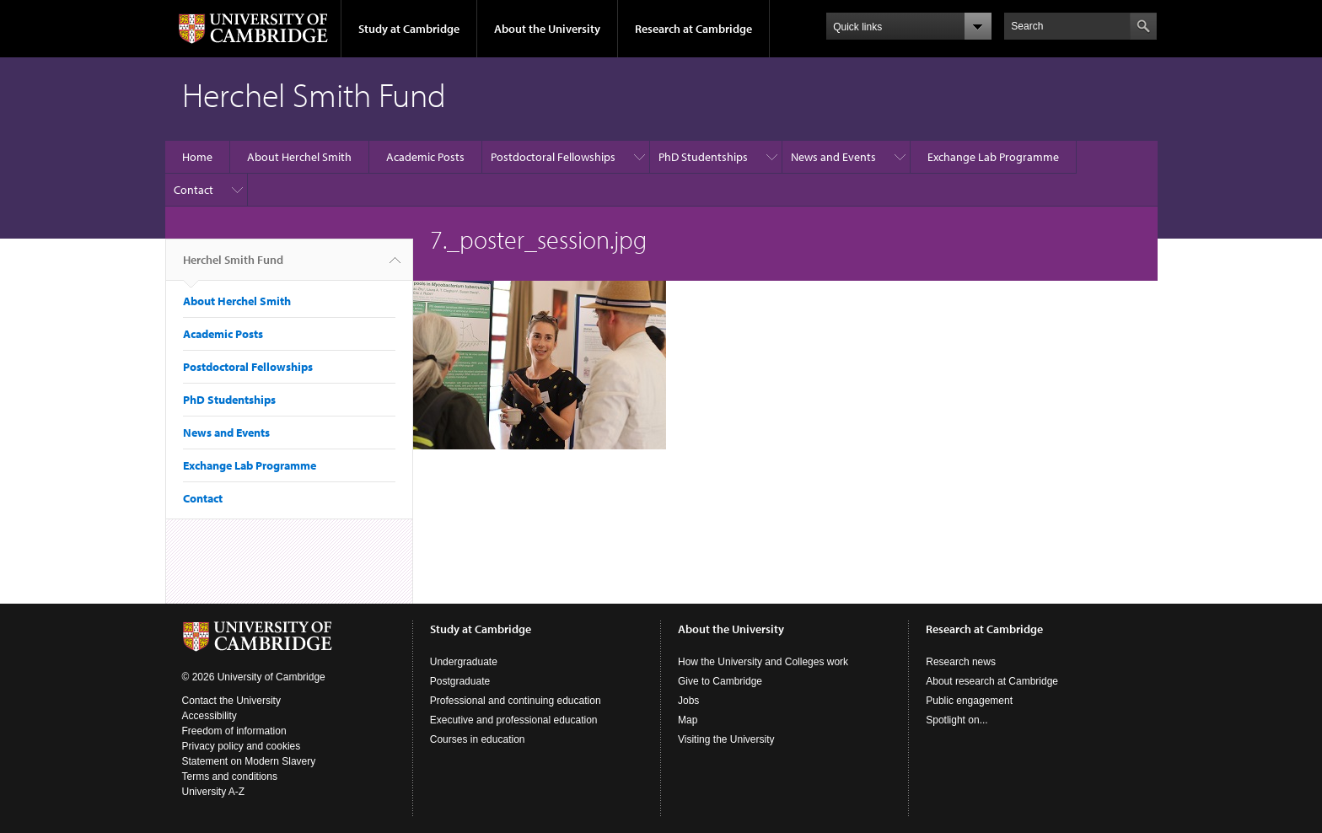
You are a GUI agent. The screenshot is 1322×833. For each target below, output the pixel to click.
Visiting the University (726, 739)
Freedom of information (234, 731)
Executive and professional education (514, 720)
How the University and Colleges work (763, 662)
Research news (961, 662)
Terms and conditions (229, 776)
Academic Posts (425, 156)
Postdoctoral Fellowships (553, 156)
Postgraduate (460, 681)
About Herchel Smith (299, 156)
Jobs (688, 701)
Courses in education (477, 739)
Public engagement (969, 701)
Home (197, 156)
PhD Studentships (703, 156)
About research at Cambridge (992, 681)
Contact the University (231, 701)
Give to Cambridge (720, 681)
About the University (547, 28)
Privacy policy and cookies (241, 746)
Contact (193, 189)
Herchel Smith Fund (233, 266)
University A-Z (213, 792)
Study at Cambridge (408, 28)
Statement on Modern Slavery (249, 761)
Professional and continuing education (515, 701)
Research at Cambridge (693, 28)
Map (687, 720)
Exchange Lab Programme (993, 156)
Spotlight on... (956, 720)
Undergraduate (463, 662)
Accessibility (209, 716)
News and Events (833, 156)
